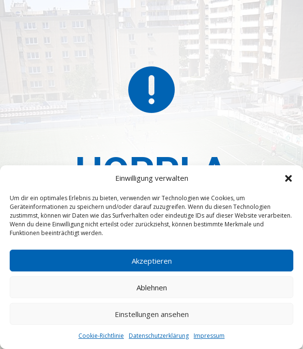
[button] (288, 178)
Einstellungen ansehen (152, 314)
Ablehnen (151, 287)
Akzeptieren (152, 261)
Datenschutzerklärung (159, 336)
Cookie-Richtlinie (101, 336)
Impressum (209, 336)
